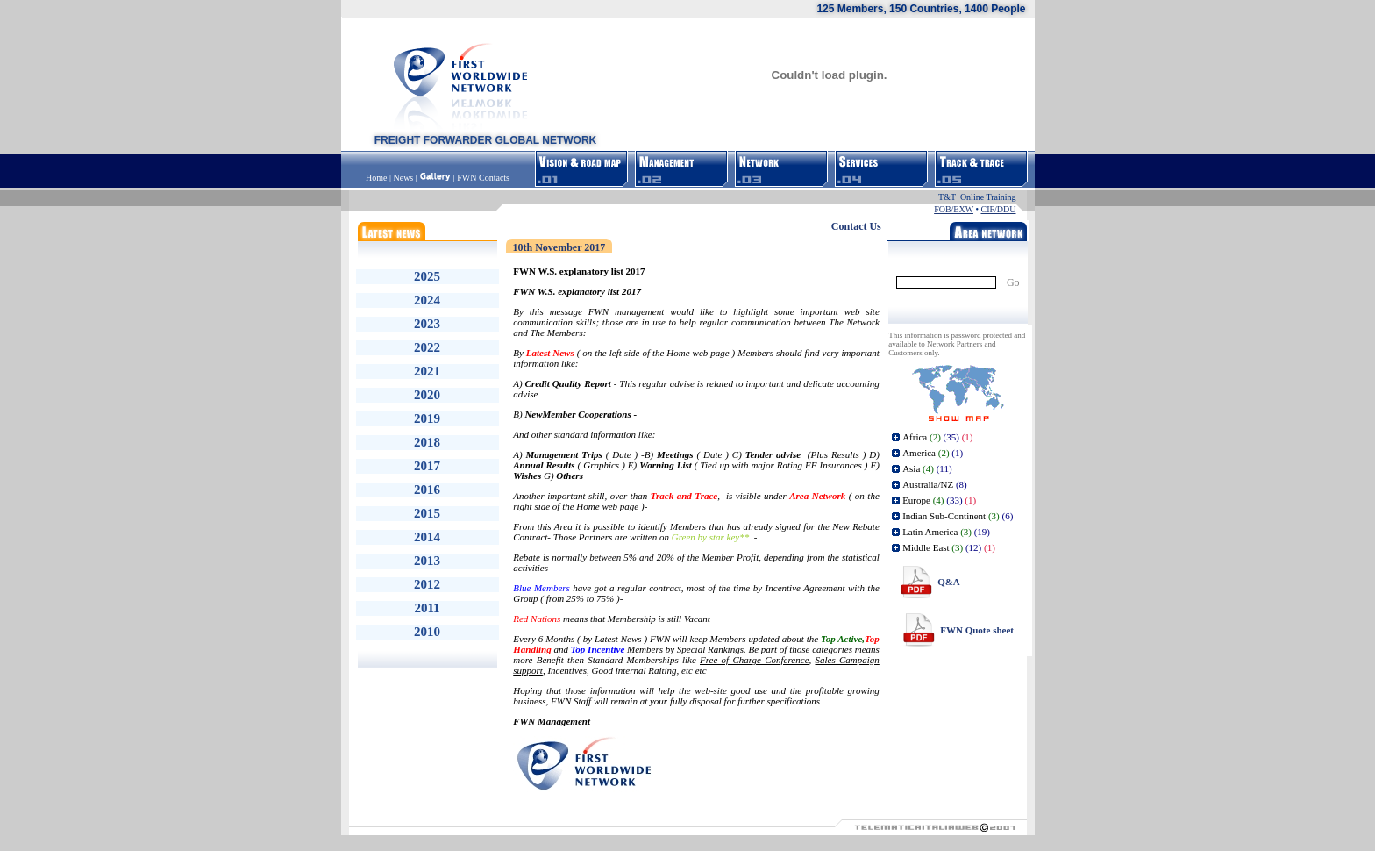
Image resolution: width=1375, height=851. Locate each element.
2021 (427, 371)
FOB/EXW (953, 209)
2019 (427, 418)
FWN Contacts (483, 177)
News (403, 177)
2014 (427, 537)
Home (377, 177)
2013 (427, 561)
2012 (427, 584)
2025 (427, 276)
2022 (427, 347)
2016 (427, 490)
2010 (427, 632)
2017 (427, 466)
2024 (427, 300)
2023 (427, 324)
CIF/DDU (997, 209)
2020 (427, 395)
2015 (427, 513)
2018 (427, 442)
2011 (426, 608)
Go (1013, 282)
